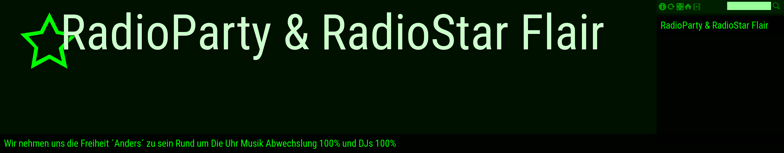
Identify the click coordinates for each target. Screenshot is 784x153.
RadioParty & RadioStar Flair (714, 25)
